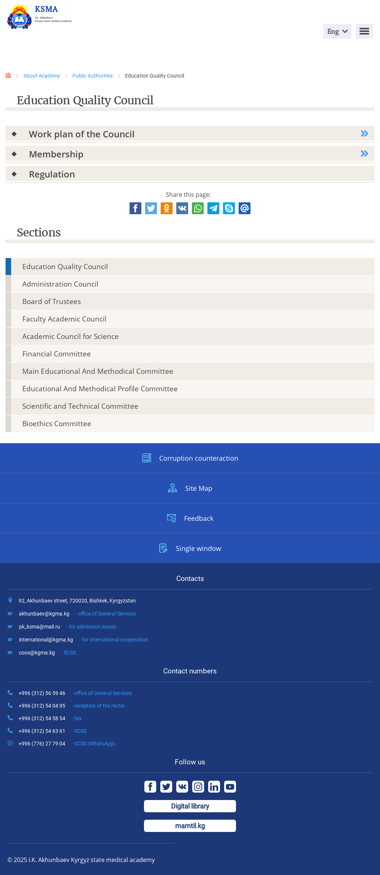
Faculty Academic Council (64, 319)
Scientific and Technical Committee (80, 406)
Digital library (190, 806)
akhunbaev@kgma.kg (77, 614)
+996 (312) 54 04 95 (72, 706)
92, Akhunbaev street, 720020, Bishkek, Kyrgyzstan (77, 601)
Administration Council (60, 284)
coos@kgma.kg (47, 653)
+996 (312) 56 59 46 (75, 693)
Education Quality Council (65, 266)
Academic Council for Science (70, 336)
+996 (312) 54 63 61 (52, 731)
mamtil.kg (190, 826)
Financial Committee (56, 354)
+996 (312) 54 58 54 (50, 718)
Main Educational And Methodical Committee (97, 371)
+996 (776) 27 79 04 (67, 744)
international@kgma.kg (83, 640)
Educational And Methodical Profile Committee (100, 389)
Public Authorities (92, 76)
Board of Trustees (51, 301)
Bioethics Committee (56, 423)
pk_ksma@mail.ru (67, 627)
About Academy (41, 76)
